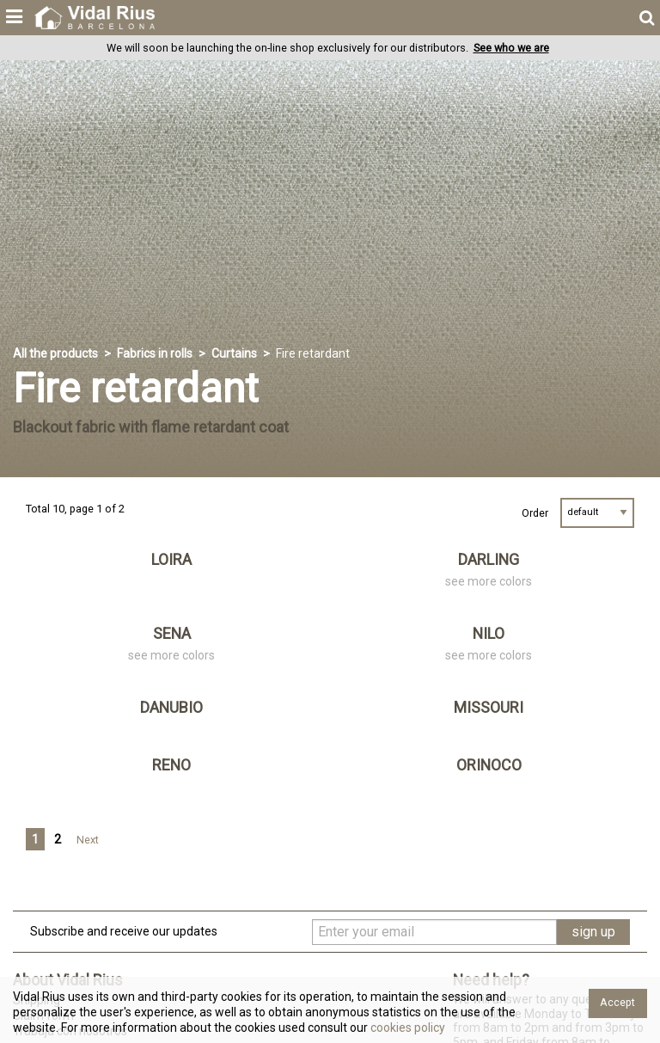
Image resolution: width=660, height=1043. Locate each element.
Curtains (234, 353)
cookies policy (406, 1027)
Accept (617, 1002)
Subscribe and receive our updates (123, 931)
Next (87, 839)
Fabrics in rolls (154, 353)
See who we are (511, 47)
